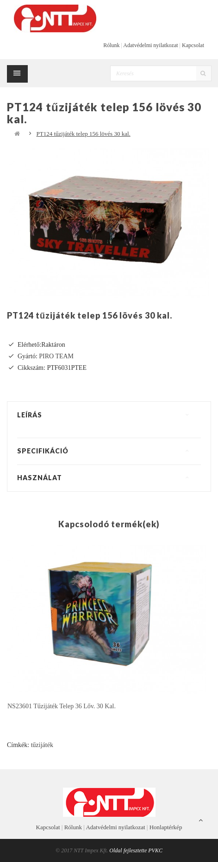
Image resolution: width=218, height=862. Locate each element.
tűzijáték (42, 744)
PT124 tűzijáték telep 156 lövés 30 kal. (84, 133)
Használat (39, 478)
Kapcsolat (193, 45)
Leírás (29, 415)
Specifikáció (43, 451)
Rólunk (111, 45)
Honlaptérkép (165, 827)
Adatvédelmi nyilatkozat (150, 45)
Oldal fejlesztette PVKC (135, 850)
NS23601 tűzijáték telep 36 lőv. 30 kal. (61, 706)
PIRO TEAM (56, 356)
